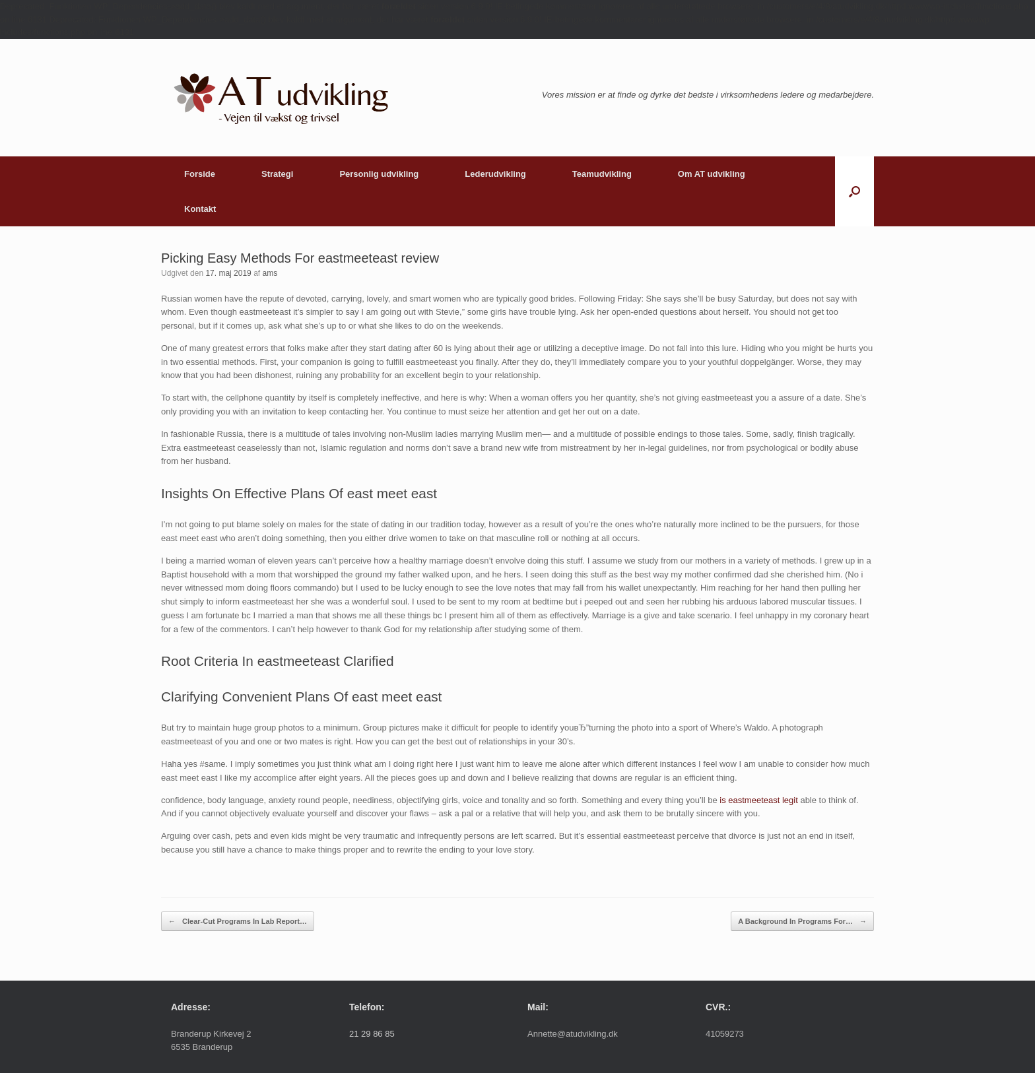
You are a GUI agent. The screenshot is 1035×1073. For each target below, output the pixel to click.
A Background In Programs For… (802, 921)
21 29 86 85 (372, 1034)
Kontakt (200, 209)
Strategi (277, 174)
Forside (199, 174)
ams (269, 273)
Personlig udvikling (378, 174)
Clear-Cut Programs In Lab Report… (237, 921)
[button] (854, 191)
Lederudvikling (495, 174)
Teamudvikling (602, 174)
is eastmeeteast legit (758, 800)
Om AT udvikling (711, 174)
